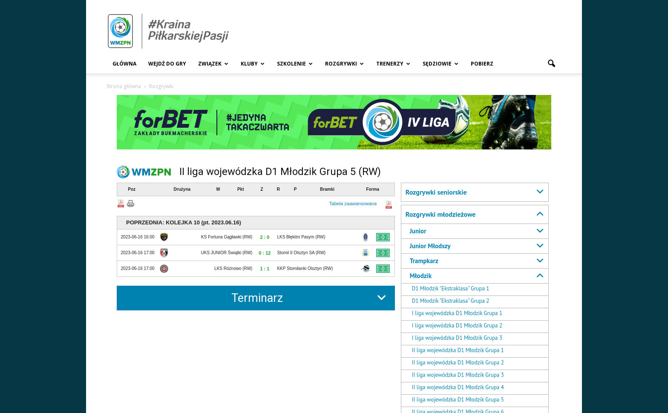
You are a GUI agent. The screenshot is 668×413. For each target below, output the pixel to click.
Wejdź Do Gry (167, 63)
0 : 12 (265, 252)
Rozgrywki (344, 63)
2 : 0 (264, 237)
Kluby (253, 63)
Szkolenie (295, 63)
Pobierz (482, 63)
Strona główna (124, 86)
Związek (213, 63)
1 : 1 (264, 268)
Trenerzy (393, 63)
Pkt (240, 189)
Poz (131, 189)
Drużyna (182, 189)
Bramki (327, 189)
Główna (124, 63)
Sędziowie (440, 63)
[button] (551, 64)
